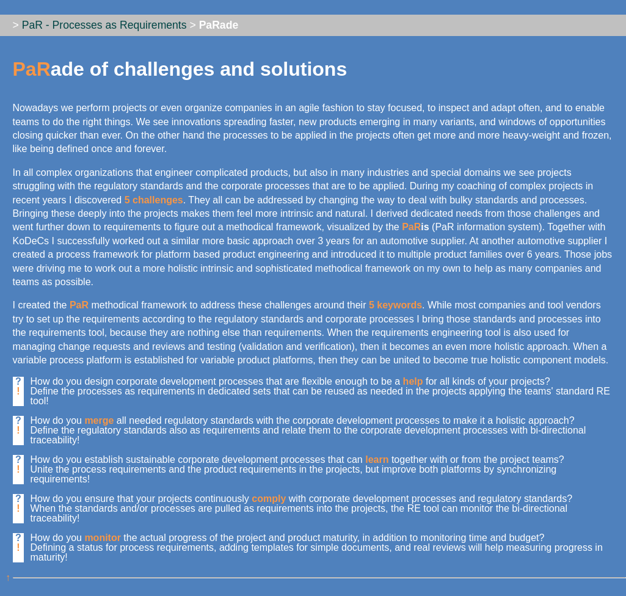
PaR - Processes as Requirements (104, 25)
